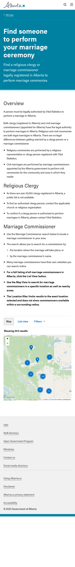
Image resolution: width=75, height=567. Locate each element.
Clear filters (53, 373)
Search (65, 5)
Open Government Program (18, 491)
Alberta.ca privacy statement (18, 545)
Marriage (10, 14)
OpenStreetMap (56, 450)
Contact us (9, 508)
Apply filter (21, 373)
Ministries (8, 500)
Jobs (5, 475)
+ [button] (7, 389)
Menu (71, 5)
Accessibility (10, 553)
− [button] (7, 394)
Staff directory (11, 483)
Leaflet (45, 450)
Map (8, 321)
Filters (38, 321)
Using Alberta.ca (12, 529)
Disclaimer (9, 537)
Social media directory (15, 516)
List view (23, 321)
